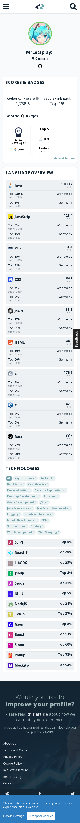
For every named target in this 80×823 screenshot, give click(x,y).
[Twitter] (72, 794)
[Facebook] (39, 794)
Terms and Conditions (18, 750)
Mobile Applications (38, 514)
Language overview (29, 172)
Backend (47, 478)
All (9, 478)
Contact (8, 783)
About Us (9, 743)
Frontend (51, 496)
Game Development (21, 502)
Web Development (20, 532)
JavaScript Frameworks (53, 508)
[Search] (73, 6)
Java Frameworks (20, 508)
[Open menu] (6, 6)
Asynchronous (25, 478)
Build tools (15, 484)
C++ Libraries (38, 484)
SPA (45, 520)
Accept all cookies (41, 816)
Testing (37, 526)
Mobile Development (22, 520)
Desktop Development (23, 496)
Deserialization (18, 490)
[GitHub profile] (40, 66)
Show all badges (64, 158)
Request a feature (15, 770)
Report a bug (12, 777)
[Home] (40, 6)
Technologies (22, 468)
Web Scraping (48, 532)
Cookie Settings (13, 816)
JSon (44, 502)
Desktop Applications (50, 490)
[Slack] (7, 794)
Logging (13, 514)
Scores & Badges (25, 82)
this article (37, 714)
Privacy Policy (12, 757)
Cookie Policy (12, 763)
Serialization (17, 526)
